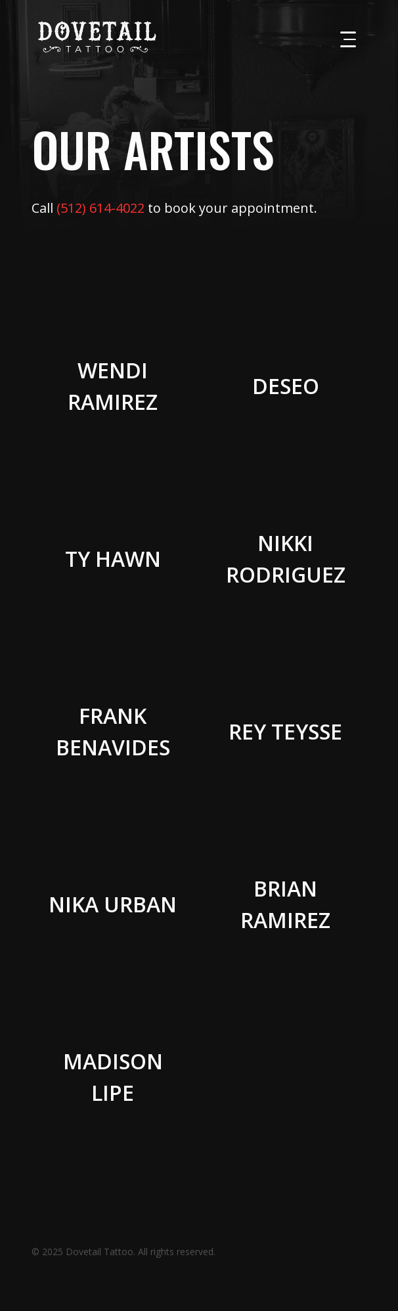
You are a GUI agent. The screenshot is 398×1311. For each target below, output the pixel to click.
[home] (94, 37)
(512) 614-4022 (100, 208)
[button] (348, 39)
